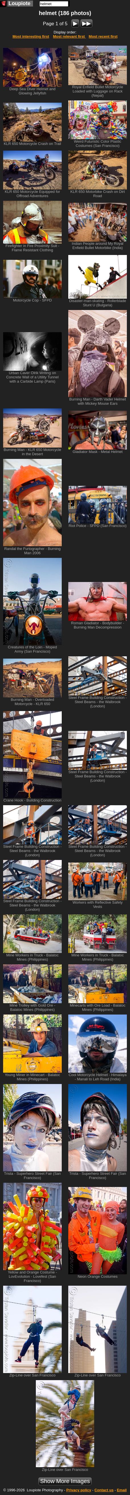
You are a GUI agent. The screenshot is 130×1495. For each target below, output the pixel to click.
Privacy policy (78, 1490)
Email (122, 1490)
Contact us (104, 1490)
